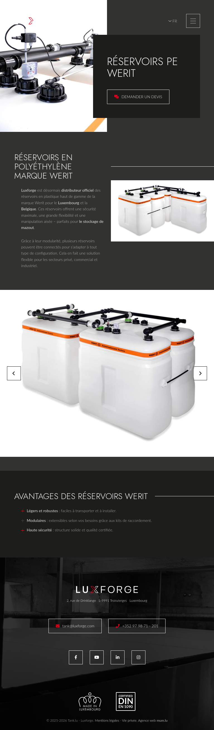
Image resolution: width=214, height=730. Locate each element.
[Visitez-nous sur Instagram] (138, 657)
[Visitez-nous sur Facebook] (76, 657)
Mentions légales (107, 720)
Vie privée (129, 720)
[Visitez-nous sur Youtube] (97, 657)
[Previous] (14, 373)
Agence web (147, 720)
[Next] (200, 373)
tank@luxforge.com (78, 625)
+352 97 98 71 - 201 (140, 625)
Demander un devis (141, 96)
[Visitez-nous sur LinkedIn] (118, 657)
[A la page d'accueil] (45, 20)
